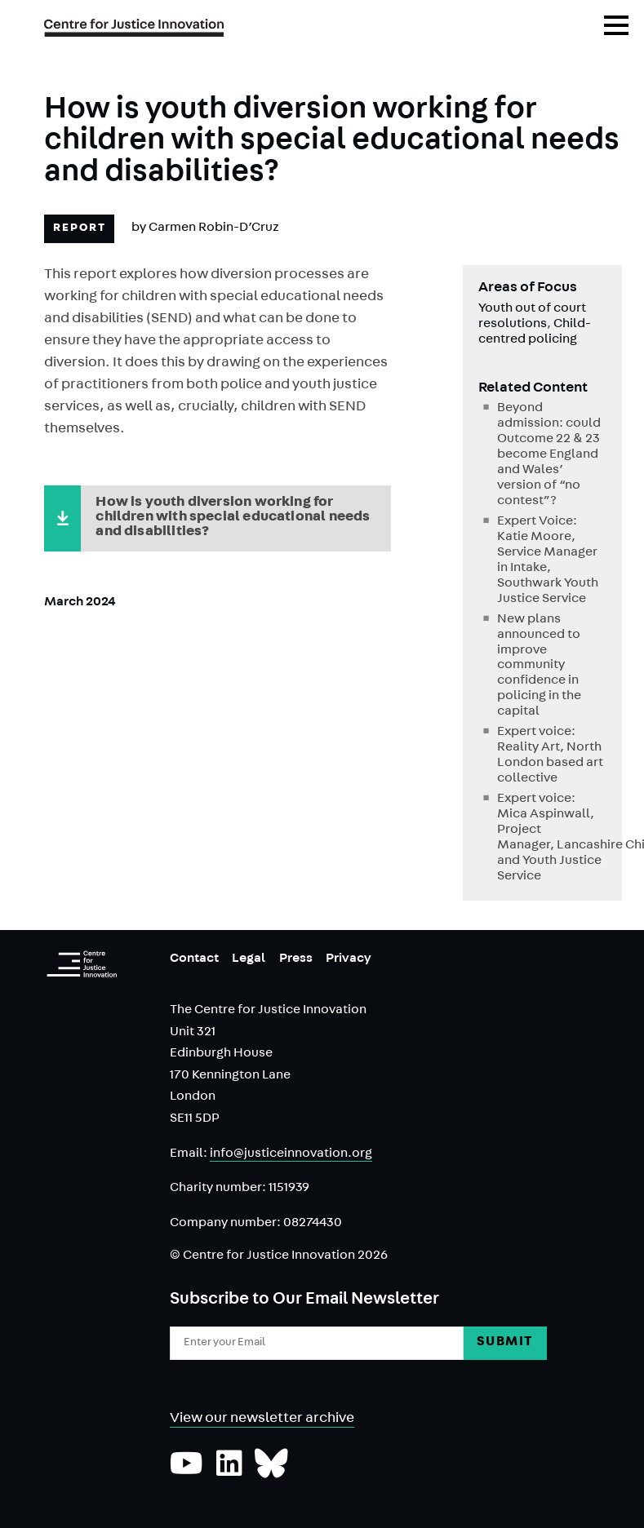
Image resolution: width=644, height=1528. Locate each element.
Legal (248, 959)
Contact (194, 959)
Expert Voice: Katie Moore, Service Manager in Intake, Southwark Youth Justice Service (547, 561)
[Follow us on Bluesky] (271, 1471)
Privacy (348, 959)
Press (296, 959)
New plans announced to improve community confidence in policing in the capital (539, 666)
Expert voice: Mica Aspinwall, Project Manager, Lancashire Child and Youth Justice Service (551, 838)
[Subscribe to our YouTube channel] (186, 1471)
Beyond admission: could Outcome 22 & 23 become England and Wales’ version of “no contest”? (549, 455)
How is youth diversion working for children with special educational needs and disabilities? (232, 518)
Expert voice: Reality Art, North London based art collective (550, 756)
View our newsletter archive (262, 1419)
